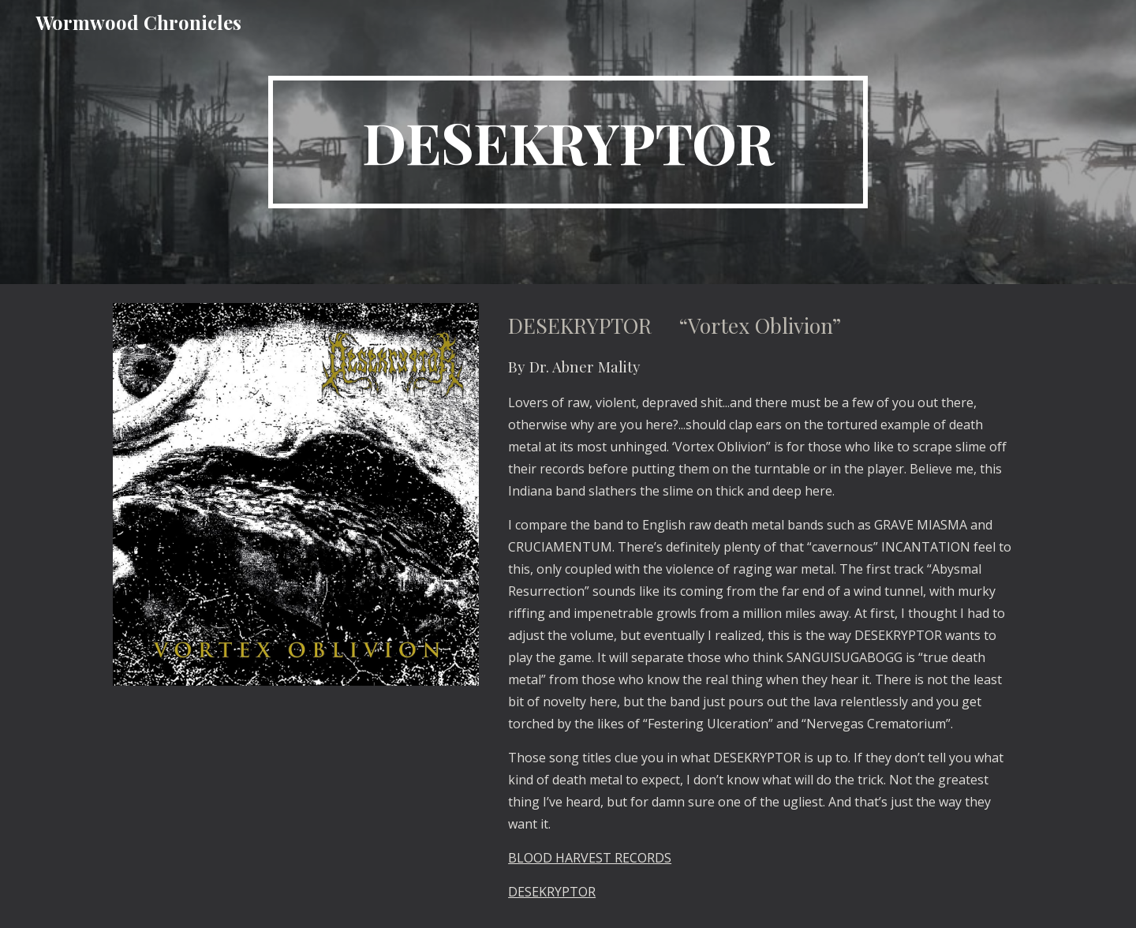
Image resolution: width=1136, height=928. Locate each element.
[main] (568, 142)
